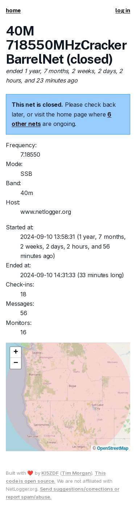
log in (122, 10)
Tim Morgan (76, 473)
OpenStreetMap (112, 448)
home (13, 10)
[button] (15, 352)
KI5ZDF (49, 473)
